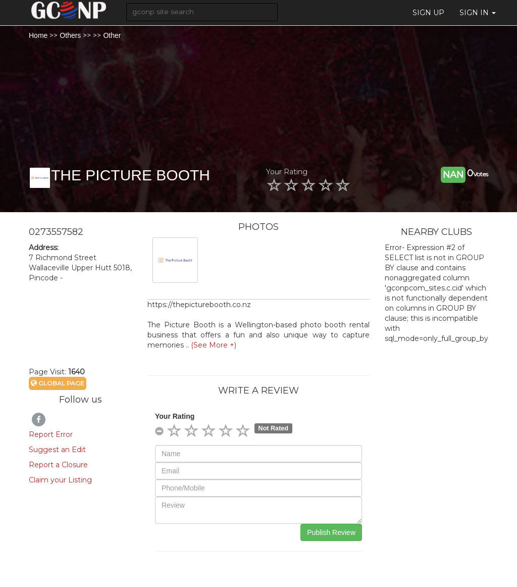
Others (70, 35)
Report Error (51, 434)
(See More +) (213, 345)
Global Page (57, 383)
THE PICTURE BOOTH (130, 175)
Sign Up (428, 12)
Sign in (477, 12)
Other (112, 35)
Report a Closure (58, 464)
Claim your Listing (60, 479)
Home (38, 35)
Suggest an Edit (57, 449)
